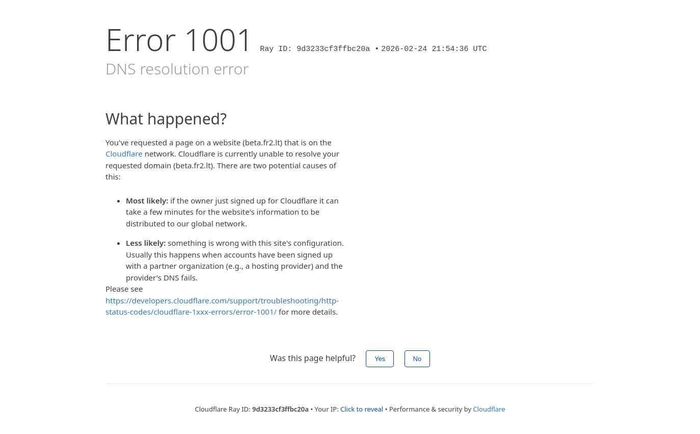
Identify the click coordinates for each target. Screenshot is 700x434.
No (417, 359)
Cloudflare (124, 153)
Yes (379, 359)
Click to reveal (361, 409)
